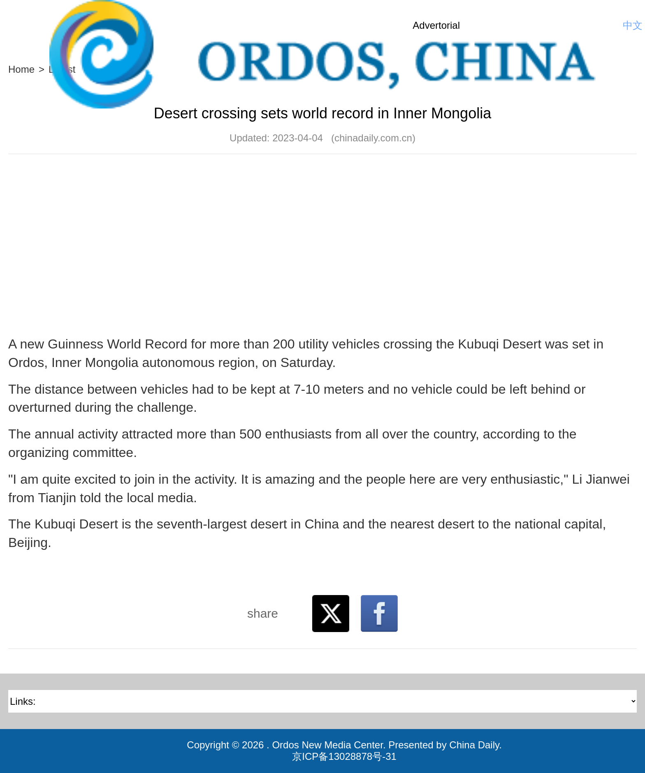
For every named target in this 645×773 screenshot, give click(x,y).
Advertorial (436, 25)
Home (21, 69)
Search (610, 25)
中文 (633, 25)
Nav (20, 25)
